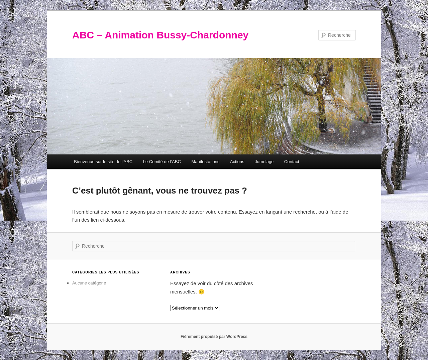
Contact (291, 161)
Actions (237, 161)
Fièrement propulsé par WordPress (214, 336)
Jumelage (264, 161)
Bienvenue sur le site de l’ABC (103, 161)
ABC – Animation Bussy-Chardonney (160, 34)
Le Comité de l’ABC (162, 161)
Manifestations (206, 161)
